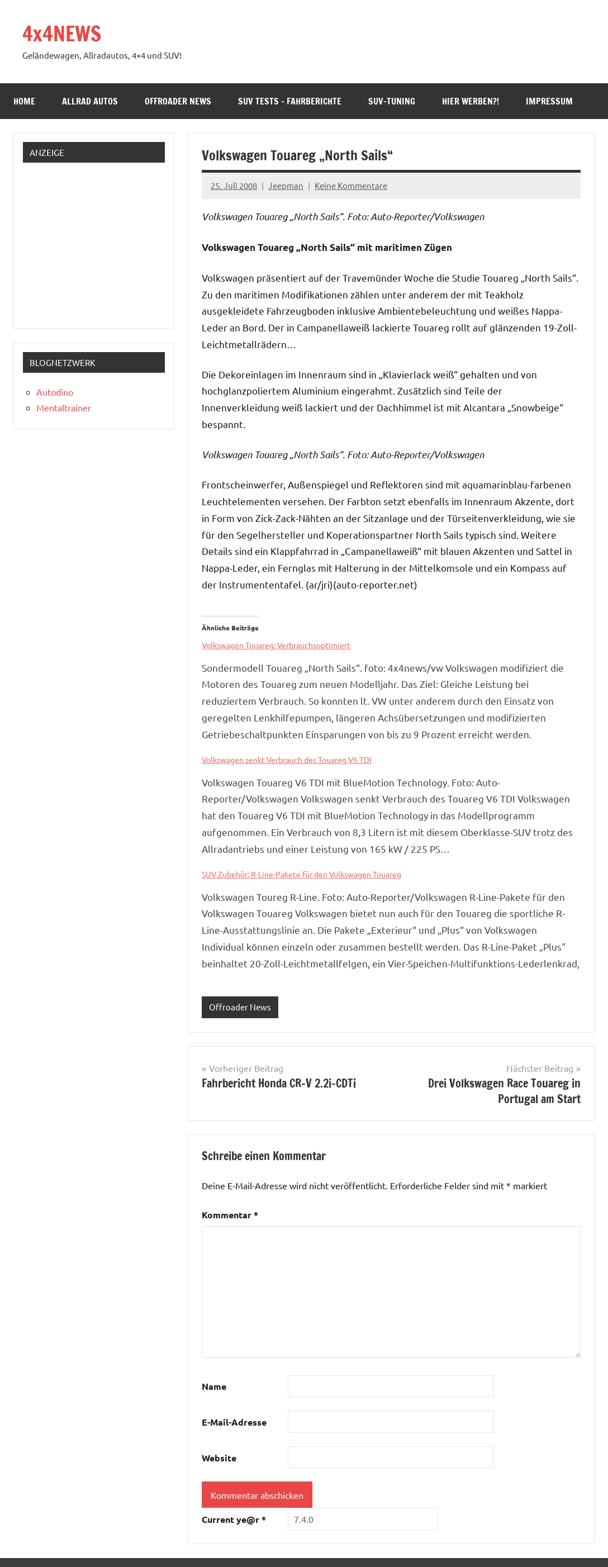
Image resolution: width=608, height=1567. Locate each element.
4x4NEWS (61, 34)
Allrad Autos (90, 101)
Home (24, 101)
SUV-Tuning (391, 101)
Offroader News (178, 101)
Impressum (549, 101)
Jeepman (285, 185)
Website (219, 1458)
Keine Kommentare (351, 185)
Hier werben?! (470, 101)
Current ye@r (234, 1519)
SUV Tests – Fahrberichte (289, 101)
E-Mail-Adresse (234, 1422)
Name (214, 1386)
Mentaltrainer (63, 407)
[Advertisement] (97, 241)
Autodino (54, 391)
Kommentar (230, 1215)
